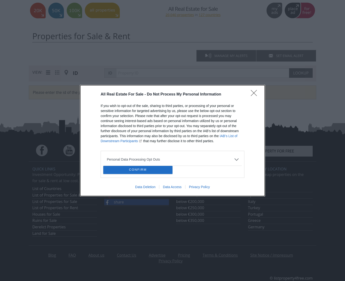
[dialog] (172, 140)
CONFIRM (138, 170)
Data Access (172, 187)
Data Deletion (145, 187)
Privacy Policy (199, 187)
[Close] (255, 94)
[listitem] (172, 159)
